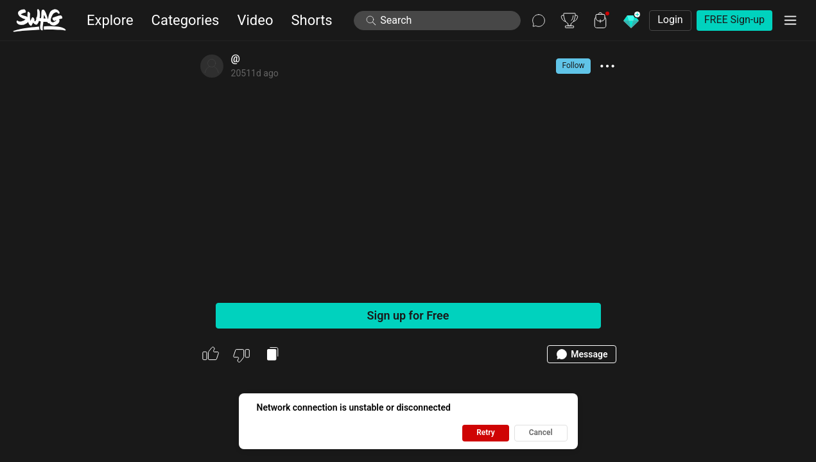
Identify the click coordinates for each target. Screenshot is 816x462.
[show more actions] (607, 66)
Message (581, 354)
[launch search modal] (437, 20)
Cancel (541, 432)
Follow (573, 65)
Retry (485, 432)
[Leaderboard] (569, 20)
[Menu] (790, 20)
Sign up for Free (408, 315)
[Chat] (538, 20)
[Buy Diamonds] (631, 20)
